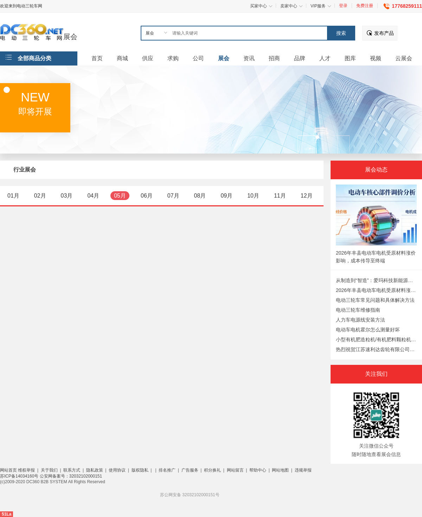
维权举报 (26, 470)
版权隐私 (140, 470)
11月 (280, 196)
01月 (13, 196)
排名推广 (167, 470)
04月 (93, 196)
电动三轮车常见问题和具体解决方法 (375, 300)
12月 (307, 196)
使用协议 (117, 470)
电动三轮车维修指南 (358, 310)
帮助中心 (257, 470)
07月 (173, 196)
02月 (40, 196)
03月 (67, 196)
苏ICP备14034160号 (20, 476)
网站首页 (8, 470)
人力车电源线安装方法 (360, 320)
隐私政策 (94, 470)
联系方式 (71, 470)
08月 (200, 196)
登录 (343, 5)
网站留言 (235, 470)
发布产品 (384, 33)
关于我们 (49, 470)
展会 (70, 37)
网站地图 (280, 470)
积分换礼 (212, 470)
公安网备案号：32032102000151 (71, 476)
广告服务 (189, 470)
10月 (253, 196)
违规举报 (303, 470)
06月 (147, 196)
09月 (226, 196)
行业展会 (24, 170)
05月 (120, 196)
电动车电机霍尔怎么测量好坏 (368, 329)
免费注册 (364, 5)
